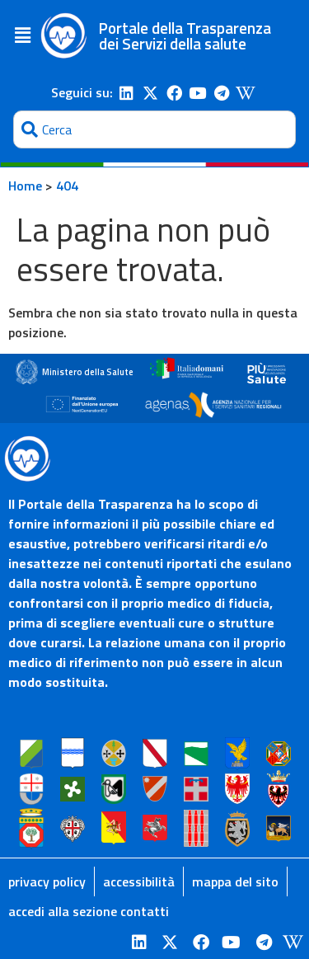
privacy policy (47, 881)
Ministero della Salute (87, 371)
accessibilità (139, 881)
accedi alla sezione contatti (88, 911)
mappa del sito (235, 881)
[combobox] (154, 129)
